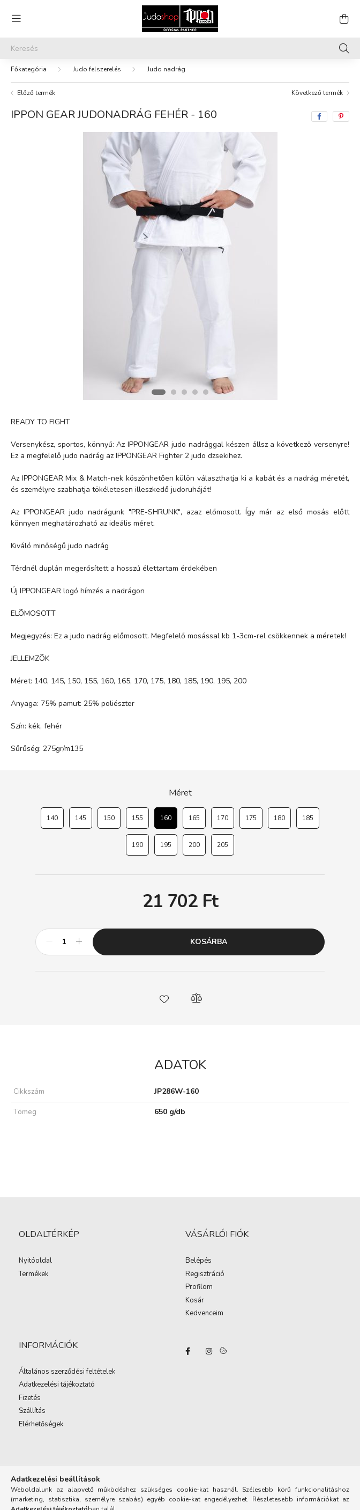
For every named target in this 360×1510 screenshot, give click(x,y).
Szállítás (32, 1416)
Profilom (199, 1292)
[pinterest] (341, 121)
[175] (250, 823)
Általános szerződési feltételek (67, 1377)
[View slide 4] (195, 397)
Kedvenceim (204, 1319)
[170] (222, 823)
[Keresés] (180, 48)
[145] (80, 823)
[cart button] (344, 19)
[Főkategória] (29, 74)
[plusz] (79, 947)
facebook (187, 1356)
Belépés (198, 1266)
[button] (164, 1003)
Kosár (194, 1306)
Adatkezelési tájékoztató (57, 1390)
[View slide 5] (205, 397)
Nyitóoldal (35, 1266)
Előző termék (36, 98)
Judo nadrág (166, 74)
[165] (194, 823)
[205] (222, 850)
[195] (165, 850)
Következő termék (317, 98)
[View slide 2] (173, 397)
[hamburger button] (16, 19)
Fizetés (30, 1403)
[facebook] (319, 121)
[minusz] (49, 947)
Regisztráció (204, 1280)
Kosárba (208, 947)
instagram (209, 1356)
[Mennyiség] (64, 947)
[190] (137, 850)
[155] (137, 823)
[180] (279, 823)
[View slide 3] (184, 397)
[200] (194, 850)
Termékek (33, 1280)
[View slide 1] (159, 397)
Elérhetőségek (41, 1430)
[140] (52, 823)
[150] (109, 823)
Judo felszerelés (97, 74)
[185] (307, 823)
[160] (165, 823)
